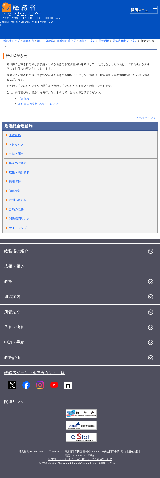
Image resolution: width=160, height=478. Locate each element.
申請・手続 (14, 342)
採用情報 (15, 181)
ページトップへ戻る (146, 118)
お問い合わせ (18, 200)
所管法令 (12, 312)
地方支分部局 (45, 40)
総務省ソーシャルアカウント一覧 (34, 373)
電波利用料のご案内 (125, 40)
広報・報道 (14, 266)
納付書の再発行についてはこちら (38, 103)
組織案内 (28, 40)
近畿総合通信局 (66, 40)
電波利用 (104, 40)
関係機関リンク (19, 218)
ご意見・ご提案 (10, 18)
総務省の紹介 (16, 251)
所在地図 (133, 451)
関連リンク (14, 401)
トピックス (16, 144)
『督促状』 (25, 98)
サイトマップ (18, 227)
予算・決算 (14, 327)
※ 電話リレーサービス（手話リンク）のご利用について (80, 459)
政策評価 (12, 357)
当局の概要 (16, 209)
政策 (8, 281)
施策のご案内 (87, 40)
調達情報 (15, 191)
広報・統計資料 (19, 172)
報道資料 (15, 135)
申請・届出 (16, 153)
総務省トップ (11, 40)
